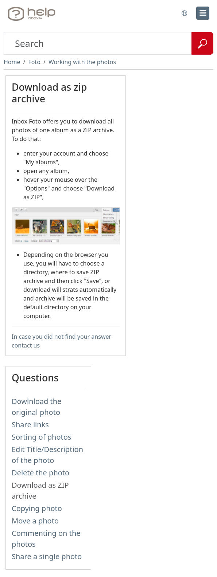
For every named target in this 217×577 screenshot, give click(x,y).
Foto (34, 62)
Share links (30, 424)
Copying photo (37, 508)
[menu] (202, 13)
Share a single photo (47, 556)
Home (12, 62)
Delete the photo (40, 473)
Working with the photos (82, 62)
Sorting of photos (41, 437)
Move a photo (35, 521)
